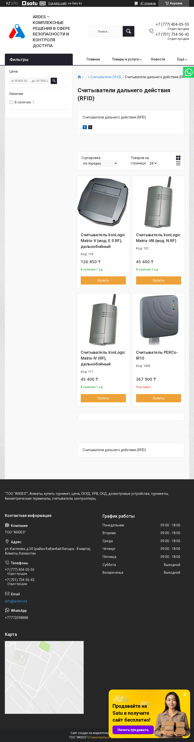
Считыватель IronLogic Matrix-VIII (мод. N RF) (158, 237)
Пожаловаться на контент (107, 737)
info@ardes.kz (16, 601)
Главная (93, 59)
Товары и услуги (125, 59)
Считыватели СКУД (105, 77)
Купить (103, 280)
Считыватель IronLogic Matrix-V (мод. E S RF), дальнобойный (103, 240)
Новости (158, 59)
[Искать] (128, 31)
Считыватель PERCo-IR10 (157, 355)
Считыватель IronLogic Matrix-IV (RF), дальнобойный (103, 358)
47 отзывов (148, 3)
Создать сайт (57, 3)
